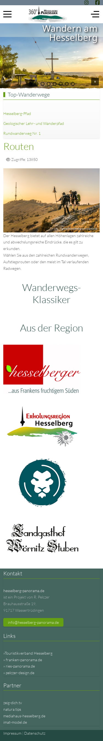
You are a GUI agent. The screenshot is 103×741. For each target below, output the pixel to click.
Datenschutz (34, 733)
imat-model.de (15, 722)
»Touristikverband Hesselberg (27, 653)
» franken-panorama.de (22, 659)
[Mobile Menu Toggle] (7, 14)
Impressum (12, 733)
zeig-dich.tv (12, 702)
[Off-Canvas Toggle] (95, 14)
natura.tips (12, 709)
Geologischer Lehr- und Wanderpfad (33, 123)
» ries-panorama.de (19, 666)
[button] (30, 84)
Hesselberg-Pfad (17, 113)
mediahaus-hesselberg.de (24, 715)
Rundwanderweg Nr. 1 (22, 133)
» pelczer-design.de (18, 672)
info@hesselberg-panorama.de (33, 622)
